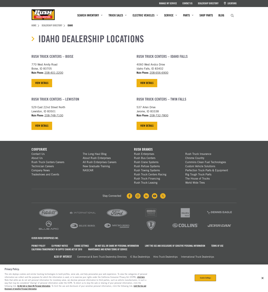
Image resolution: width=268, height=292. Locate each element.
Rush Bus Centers (144, 158)
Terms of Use (217, 245)
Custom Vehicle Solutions (200, 166)
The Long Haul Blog (94, 154)
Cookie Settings (81, 245)
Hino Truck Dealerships (165, 256)
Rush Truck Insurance (198, 154)
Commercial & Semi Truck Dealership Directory (102, 256)
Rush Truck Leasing (145, 182)
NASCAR (88, 170)
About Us (37, 158)
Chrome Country (194, 158)
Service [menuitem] (170, 15)
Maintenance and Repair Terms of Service (107, 249)
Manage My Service (168, 3)
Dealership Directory (208, 3)
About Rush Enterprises (97, 158)
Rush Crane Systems (146, 162)
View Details (41, 83)
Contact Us (187, 3)
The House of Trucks (197, 178)
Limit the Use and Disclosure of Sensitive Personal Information (175, 245)
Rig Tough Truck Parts (198, 174)
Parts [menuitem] (188, 15)
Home (35, 25)
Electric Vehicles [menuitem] (145, 15)
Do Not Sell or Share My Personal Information (117, 245)
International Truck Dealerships (197, 256)
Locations (230, 3)
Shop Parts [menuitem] (206, 15)
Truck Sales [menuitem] (117, 15)
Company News (40, 170)
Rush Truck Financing (147, 178)
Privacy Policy (38, 245)
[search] (232, 15)
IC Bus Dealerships (140, 256)
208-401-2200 (53, 72)
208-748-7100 (53, 115)
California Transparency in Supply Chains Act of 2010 (56, 249)
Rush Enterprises (144, 154)
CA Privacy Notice (59, 245)
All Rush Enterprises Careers (99, 162)
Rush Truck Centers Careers (47, 162)
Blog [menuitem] (221, 15)
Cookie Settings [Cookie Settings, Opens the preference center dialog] (205, 278)
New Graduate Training (96, 166)
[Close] (262, 278)
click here (141, 277)
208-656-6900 (159, 72)
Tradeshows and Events (45, 174)
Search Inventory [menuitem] (89, 15)
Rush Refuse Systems (147, 166)
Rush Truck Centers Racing (150, 174)
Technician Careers (42, 166)
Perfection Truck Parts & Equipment (206, 170)
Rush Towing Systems (147, 170)
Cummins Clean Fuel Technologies (205, 162)
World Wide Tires (195, 182)
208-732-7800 (159, 115)
